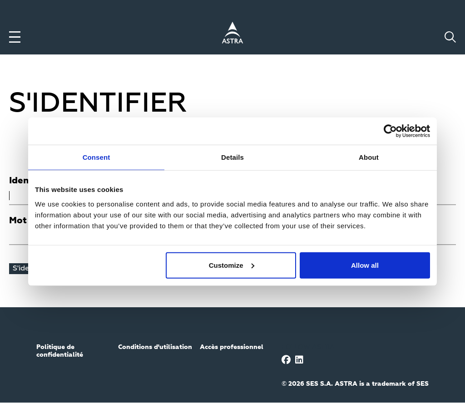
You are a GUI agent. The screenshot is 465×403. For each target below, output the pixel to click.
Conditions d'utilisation (155, 347)
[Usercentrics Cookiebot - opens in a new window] (390, 131)
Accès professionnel (231, 347)
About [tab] (369, 157)
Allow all (365, 265)
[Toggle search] (450, 37)
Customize (231, 265)
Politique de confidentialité (59, 351)
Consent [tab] (96, 157)
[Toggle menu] (14, 37)
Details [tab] (232, 157)
